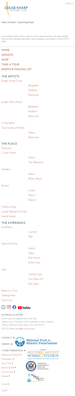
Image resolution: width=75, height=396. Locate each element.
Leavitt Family (8, 216)
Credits (7, 344)
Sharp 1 (32, 195)
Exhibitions (7, 227)
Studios (5, 185)
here (8, 39)
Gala (3, 269)
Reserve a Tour (9, 291)
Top (4, 391)
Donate (7, 55)
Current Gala (35, 274)
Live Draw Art (35, 279)
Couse (31, 190)
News (31, 253)
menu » (69, 3)
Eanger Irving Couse (11, 81)
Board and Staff (8, 368)
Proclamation (7, 359)
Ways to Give (8, 372)
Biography (33, 85)
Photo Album (35, 179)
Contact (8, 338)
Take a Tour (10, 64)
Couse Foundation (13, 351)
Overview (6, 148)
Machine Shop (8, 207)
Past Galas (33, 284)
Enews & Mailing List (16, 69)
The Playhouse (35, 162)
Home (5, 50)
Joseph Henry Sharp (11, 102)
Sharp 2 (32, 200)
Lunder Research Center (14, 211)
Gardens (5, 169)
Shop (5, 60)
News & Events (9, 243)
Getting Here (8, 295)
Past (30, 236)
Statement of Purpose (11, 355)
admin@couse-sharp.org (25, 329)
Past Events (34, 258)
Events (31, 248)
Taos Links (6, 300)
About (31, 132)
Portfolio (32, 90)
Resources (33, 95)
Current (32, 232)
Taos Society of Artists (12, 128)
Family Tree (7, 363)
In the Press (34, 262)
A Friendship (7, 123)
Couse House (8, 153)
